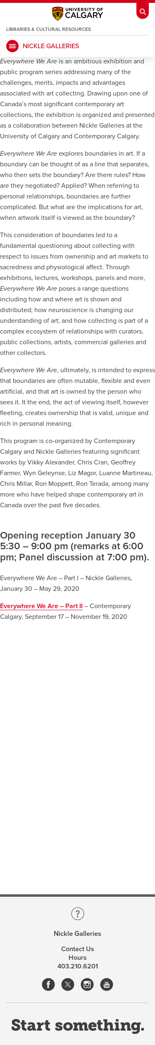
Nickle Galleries (51, 46)
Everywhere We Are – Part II (41, 606)
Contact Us (77, 949)
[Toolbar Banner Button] (142, 9)
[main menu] (12, 46)
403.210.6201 (77, 966)
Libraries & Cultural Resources (48, 29)
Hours (78, 957)
